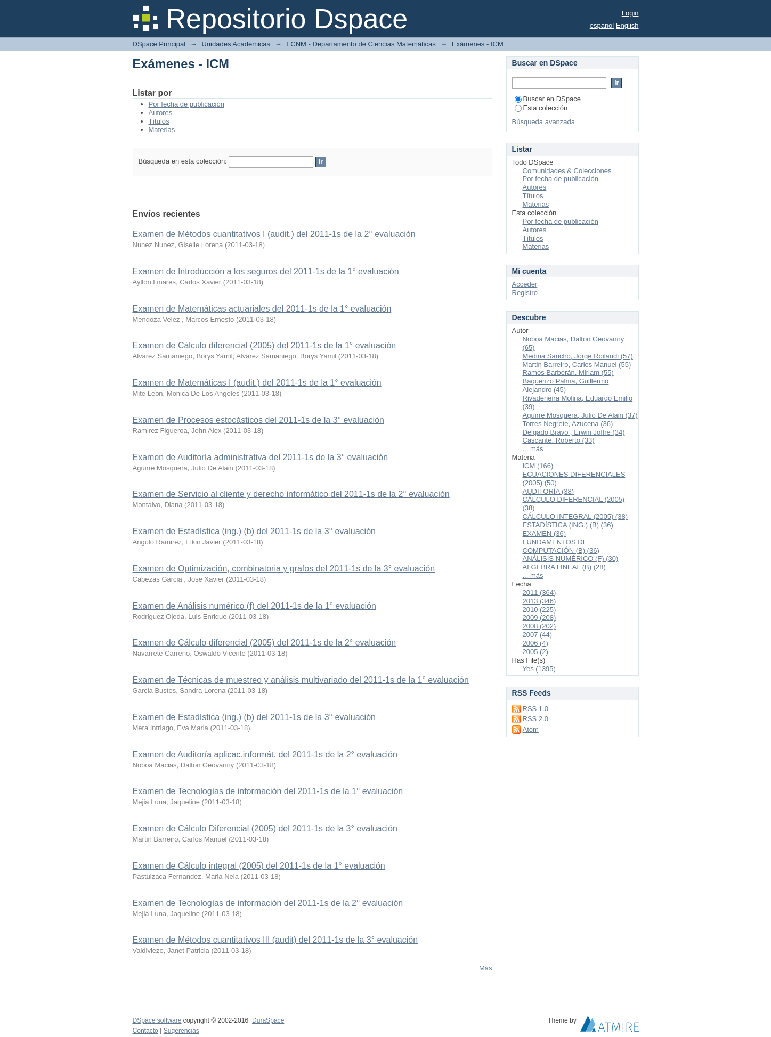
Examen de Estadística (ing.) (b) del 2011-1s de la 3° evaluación (254, 531)
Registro (525, 293)
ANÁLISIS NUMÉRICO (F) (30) (571, 558)
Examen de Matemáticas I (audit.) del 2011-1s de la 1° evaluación (257, 382)
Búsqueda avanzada (543, 122)
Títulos (159, 121)
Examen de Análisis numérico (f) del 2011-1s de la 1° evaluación (254, 605)
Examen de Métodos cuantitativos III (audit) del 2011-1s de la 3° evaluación (275, 939)
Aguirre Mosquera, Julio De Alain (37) (580, 415)
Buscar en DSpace (548, 99)
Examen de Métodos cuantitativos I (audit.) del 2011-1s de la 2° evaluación (274, 234)
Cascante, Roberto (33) (559, 440)
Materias (162, 130)
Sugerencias (181, 1030)
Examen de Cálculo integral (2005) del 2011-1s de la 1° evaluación (259, 865)
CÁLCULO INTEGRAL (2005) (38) (575, 516)
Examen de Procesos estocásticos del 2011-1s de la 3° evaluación (258, 419)
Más (485, 968)
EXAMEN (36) (544, 533)
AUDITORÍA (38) (548, 491)
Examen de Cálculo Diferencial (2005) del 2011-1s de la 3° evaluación (265, 828)
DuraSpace (268, 1020)
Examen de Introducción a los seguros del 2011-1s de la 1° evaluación (266, 271)
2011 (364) (539, 593)
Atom (531, 729)
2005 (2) (535, 652)
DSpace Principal (159, 44)
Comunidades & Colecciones (567, 171)
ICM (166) (538, 466)
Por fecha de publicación (186, 104)
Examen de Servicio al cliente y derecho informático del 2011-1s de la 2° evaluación (291, 494)
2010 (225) (539, 610)
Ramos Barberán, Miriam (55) (568, 373)
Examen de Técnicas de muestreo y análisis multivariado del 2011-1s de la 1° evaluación (301, 679)
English (627, 25)
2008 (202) (539, 626)
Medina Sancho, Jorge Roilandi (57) (578, 356)
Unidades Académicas (235, 44)
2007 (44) (538, 635)
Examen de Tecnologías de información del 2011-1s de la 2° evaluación (268, 903)
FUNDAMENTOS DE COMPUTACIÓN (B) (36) (561, 546)
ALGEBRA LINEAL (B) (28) (564, 567)
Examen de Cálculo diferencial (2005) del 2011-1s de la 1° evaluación (264, 345)
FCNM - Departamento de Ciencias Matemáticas (360, 44)
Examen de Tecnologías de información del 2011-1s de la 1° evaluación (268, 791)
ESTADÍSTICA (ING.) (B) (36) (568, 525)
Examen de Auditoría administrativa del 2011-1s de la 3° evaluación (260, 457)
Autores (161, 113)
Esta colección (541, 108)
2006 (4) (535, 643)
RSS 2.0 (535, 719)
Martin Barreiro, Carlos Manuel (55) (577, 365)
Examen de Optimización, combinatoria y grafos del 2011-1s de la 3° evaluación (284, 568)
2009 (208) (539, 618)
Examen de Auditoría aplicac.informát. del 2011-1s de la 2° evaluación (265, 754)
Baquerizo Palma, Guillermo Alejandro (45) (566, 385)
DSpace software (157, 1020)
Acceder (525, 284)
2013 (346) (539, 601)
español (602, 25)
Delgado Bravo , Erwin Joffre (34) (574, 432)
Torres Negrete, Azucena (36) (568, 424)
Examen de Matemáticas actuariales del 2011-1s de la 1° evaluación (262, 308)
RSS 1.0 (535, 709)
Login (630, 13)
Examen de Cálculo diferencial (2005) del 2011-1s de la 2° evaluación (264, 642)
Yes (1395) (539, 669)
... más (533, 449)
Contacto (145, 1030)
